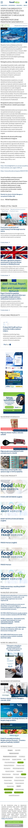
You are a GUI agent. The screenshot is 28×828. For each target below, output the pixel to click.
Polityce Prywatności (7, 818)
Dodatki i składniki (16, 759)
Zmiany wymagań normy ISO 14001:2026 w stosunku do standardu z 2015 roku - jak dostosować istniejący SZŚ (13, 629)
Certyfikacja (22, 756)
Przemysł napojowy (8, 783)
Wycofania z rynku (18, 792)
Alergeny (10, 750)
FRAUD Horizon (6, 564)
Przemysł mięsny (8, 780)
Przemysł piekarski (20, 783)
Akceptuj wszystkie (13, 822)
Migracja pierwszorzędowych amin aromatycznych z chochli (12, 452)
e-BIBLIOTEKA (4, 5)
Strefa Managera (8, 789)
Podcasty (24, 774)
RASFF (19, 786)
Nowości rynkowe (10, 771)
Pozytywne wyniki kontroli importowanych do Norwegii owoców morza (13, 229)
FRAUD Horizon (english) (9, 542)
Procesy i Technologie (21, 777)
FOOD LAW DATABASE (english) (11, 497)
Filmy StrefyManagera (10, 762)
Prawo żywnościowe (7, 777)
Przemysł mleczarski (19, 780)
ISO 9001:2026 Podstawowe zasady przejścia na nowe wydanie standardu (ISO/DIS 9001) (14, 613)
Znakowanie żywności (14, 795)
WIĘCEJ (25, 5)
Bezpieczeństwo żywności (18, 209)
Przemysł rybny (14, 211)
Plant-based (16, 774)
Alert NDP (17, 750)
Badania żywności (14, 753)
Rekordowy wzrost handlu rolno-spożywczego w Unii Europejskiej (11, 470)
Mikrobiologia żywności (18, 768)
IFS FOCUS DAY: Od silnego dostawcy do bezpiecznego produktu (14, 719)
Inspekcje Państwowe (9, 765)
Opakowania (19, 771)
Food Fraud (5, 211)
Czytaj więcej (4, 242)
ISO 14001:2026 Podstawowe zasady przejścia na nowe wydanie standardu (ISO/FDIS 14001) (12, 636)
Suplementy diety (20, 789)
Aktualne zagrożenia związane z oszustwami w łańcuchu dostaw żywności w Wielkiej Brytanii (11, 262)
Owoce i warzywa (6, 774)
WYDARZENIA (12, 5)
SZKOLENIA (19, 5)
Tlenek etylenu (8, 792)
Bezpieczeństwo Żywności (21, 25)
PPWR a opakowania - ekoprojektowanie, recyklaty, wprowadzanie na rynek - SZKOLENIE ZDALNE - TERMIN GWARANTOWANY (13, 621)
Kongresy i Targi (20, 765)
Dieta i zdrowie (6, 759)
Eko (24, 759)
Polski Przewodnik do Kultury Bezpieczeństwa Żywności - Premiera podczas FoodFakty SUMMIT (13, 740)
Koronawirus (7, 768)
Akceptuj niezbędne (13, 825)
